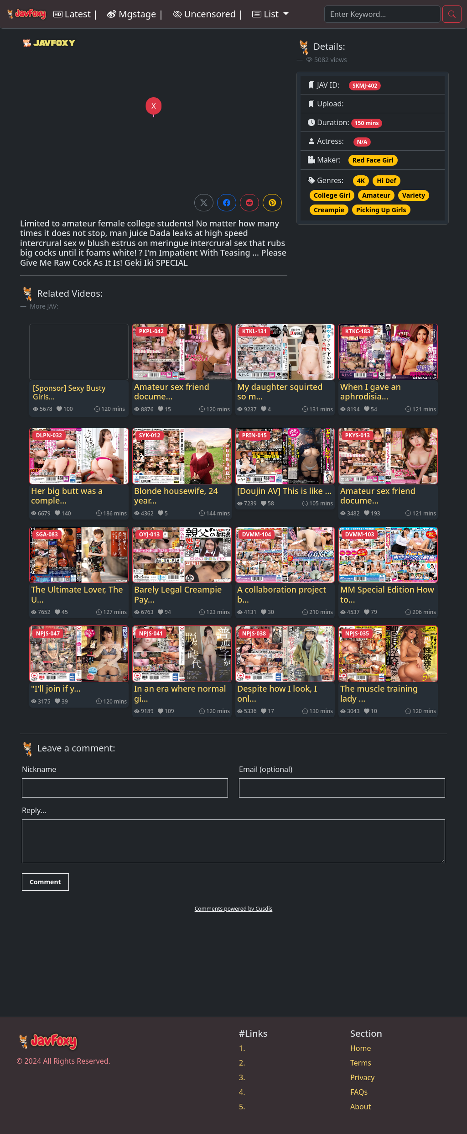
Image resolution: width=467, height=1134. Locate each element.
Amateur (376, 195)
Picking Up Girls (381, 209)
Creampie (329, 209)
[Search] (382, 14)
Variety (413, 195)
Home (360, 1048)
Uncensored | (208, 14)
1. (242, 1048)
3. (242, 1077)
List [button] (266, 14)
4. (242, 1092)
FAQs (359, 1092)
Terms (360, 1063)
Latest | (75, 14)
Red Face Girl (373, 160)
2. (242, 1063)
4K (361, 180)
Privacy (362, 1077)
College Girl (332, 195)
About (360, 1107)
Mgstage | (135, 14)
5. (242, 1107)
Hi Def (386, 180)
